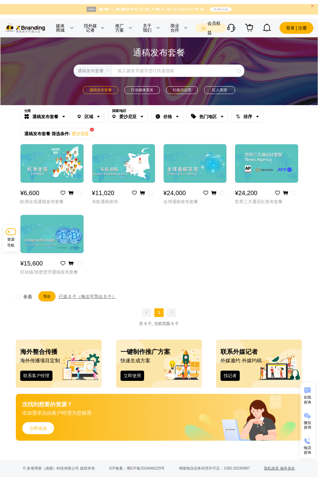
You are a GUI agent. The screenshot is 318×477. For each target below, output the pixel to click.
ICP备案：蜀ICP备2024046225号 (137, 468)
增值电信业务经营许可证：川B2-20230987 (214, 468)
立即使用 (132, 375)
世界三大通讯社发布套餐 (259, 201)
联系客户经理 (36, 375)
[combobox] (159, 71)
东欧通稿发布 (105, 201)
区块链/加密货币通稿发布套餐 (49, 272)
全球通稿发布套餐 (180, 201)
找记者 (230, 375)
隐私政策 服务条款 (279, 468)
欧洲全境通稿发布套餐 (42, 201)
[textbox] (177, 71)
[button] (64, 28)
